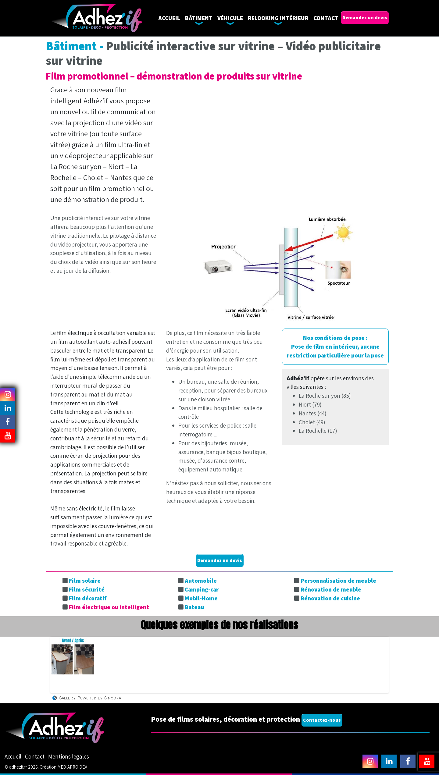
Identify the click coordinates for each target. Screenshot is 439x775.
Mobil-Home (201, 598)
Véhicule (230, 18)
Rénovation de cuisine (330, 598)
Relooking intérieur (278, 18)
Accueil (169, 18)
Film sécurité (87, 589)
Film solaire (85, 581)
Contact (325, 18)
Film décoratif (88, 598)
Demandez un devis (364, 17)
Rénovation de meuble (331, 589)
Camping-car (202, 589)
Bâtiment (198, 18)
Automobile (201, 581)
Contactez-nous (322, 720)
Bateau (194, 607)
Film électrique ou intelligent (109, 607)
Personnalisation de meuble (338, 581)
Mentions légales (68, 756)
